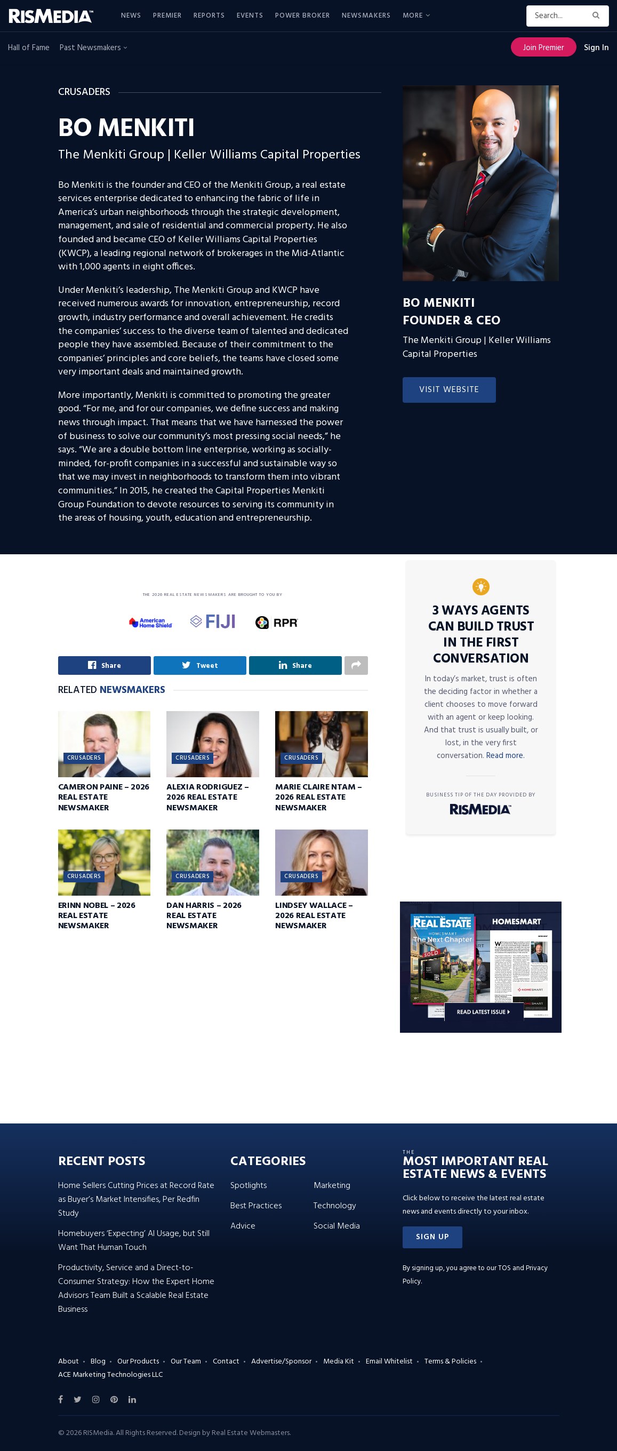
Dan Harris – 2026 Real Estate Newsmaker (204, 917)
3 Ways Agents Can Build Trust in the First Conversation (481, 635)
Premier (167, 15)
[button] (432, 1237)
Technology (335, 1206)
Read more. (505, 756)
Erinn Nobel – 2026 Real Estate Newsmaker (96, 917)
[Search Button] (598, 16)
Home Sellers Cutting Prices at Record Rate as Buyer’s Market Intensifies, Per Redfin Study (136, 1200)
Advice (242, 1226)
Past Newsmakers (93, 48)
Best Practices (256, 1206)
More (413, 15)
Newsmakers (366, 15)
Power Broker (302, 15)
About (68, 1362)
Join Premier (543, 48)
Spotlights (248, 1186)
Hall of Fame (29, 48)
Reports (209, 15)
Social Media (337, 1226)
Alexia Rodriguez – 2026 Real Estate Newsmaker (207, 799)
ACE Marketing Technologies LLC (110, 1375)
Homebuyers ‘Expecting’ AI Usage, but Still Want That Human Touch (134, 1241)
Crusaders (84, 759)
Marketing (332, 1186)
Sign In (596, 48)
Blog (98, 1362)
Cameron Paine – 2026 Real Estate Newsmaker (104, 799)
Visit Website (449, 390)
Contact (226, 1362)
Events (250, 15)
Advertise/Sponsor (281, 1362)
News (131, 15)
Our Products (138, 1362)
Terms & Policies (450, 1362)
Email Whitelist (389, 1362)
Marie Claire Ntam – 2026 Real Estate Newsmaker (318, 799)
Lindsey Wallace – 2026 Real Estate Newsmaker (314, 917)
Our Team (186, 1362)
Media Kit (338, 1362)
